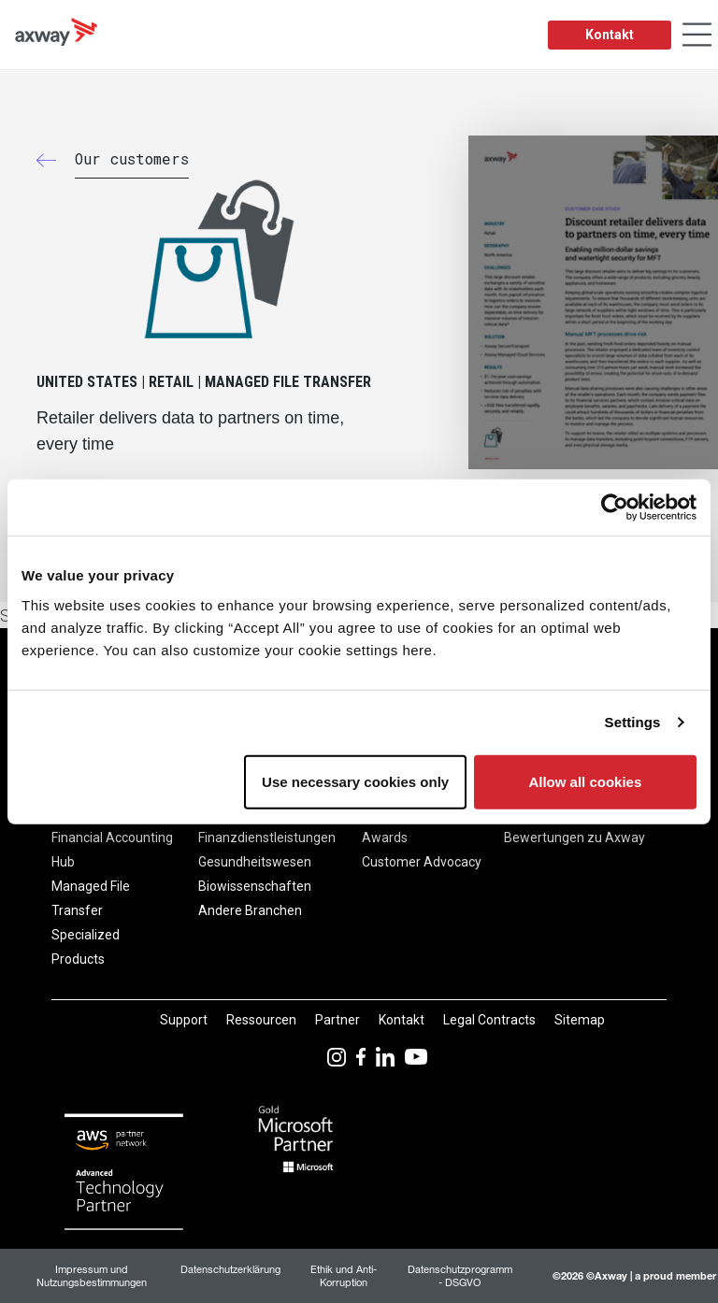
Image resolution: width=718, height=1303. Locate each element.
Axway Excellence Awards (414, 825)
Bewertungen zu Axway (574, 837)
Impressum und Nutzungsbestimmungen (91, 1275)
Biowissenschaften (254, 886)
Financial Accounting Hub (112, 849)
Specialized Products (85, 947)
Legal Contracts (489, 1019)
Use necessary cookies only (355, 781)
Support (184, 1019)
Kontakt (609, 34)
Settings (633, 722)
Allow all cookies (584, 781)
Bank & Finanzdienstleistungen (267, 825)
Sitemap (579, 1019)
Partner (337, 1019)
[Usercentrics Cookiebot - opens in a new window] (614, 508)
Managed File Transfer (90, 898)
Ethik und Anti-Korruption (343, 1275)
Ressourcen (261, 1019)
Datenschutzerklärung (230, 1269)
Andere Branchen (250, 910)
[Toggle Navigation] (697, 35)
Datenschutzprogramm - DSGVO (460, 1275)
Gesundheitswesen (254, 861)
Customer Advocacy (421, 861)
